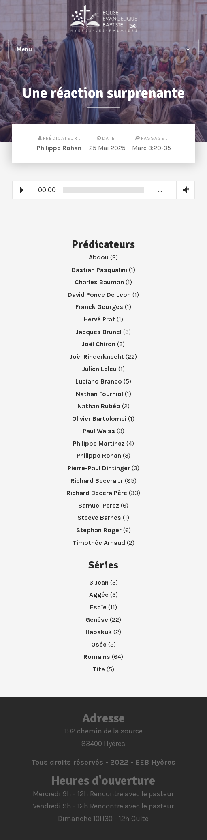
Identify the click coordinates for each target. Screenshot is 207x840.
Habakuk (98, 632)
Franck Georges (99, 307)
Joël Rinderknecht (97, 356)
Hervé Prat (99, 319)
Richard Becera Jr (96, 480)
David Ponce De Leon (99, 294)
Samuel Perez (98, 505)
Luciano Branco (98, 381)
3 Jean (99, 582)
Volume (184, 190)
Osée (99, 644)
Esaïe (98, 607)
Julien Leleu (99, 369)
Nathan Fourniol (99, 394)
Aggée (99, 594)
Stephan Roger (99, 530)
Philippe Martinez (99, 443)
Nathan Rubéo (98, 406)
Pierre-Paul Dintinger (99, 468)
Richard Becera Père (96, 493)
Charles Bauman (99, 282)
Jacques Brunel (99, 332)
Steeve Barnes (99, 517)
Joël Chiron (98, 344)
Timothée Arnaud (99, 542)
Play (21, 190)
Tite (99, 669)
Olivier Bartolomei (99, 418)
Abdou (99, 257)
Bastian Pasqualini (99, 270)
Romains (96, 656)
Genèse (96, 620)
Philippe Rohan (59, 148)
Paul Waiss (99, 431)
